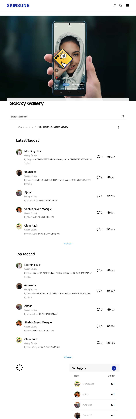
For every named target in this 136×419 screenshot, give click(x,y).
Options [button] (113, 127)
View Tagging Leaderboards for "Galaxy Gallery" (94, 368)
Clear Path (30, 225)
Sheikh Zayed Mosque (38, 209)
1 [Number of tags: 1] (114, 384)
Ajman (28, 192)
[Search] (68, 116)
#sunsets (30, 172)
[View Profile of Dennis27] (31, 180)
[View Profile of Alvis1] (29, 217)
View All (68, 243)
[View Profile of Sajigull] (30, 159)
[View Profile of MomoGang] (32, 234)
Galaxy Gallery (30, 155)
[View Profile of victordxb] (31, 200)
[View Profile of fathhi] (29, 184)
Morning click (32, 151)
